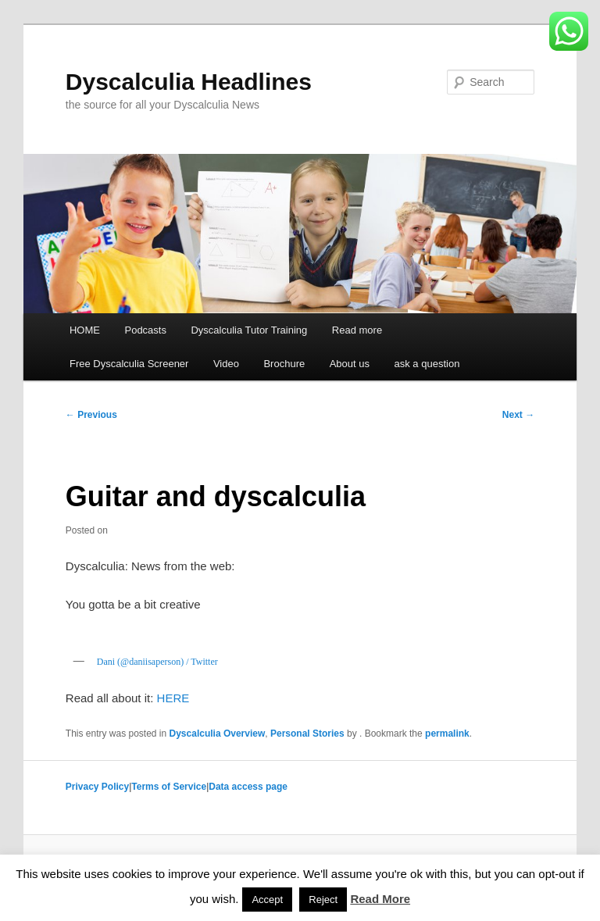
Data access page (248, 786)
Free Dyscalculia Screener (129, 363)
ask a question (427, 363)
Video (226, 363)
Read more (357, 330)
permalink (447, 733)
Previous (91, 414)
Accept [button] (267, 899)
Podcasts (145, 330)
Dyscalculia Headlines (189, 82)
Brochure (284, 363)
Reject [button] (323, 899)
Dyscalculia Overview (218, 733)
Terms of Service (168, 786)
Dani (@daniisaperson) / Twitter (157, 661)
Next (518, 414)
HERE (173, 698)
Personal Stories (307, 733)
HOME (85, 330)
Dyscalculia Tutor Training (249, 330)
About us (350, 363)
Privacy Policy (97, 786)
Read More (380, 898)
